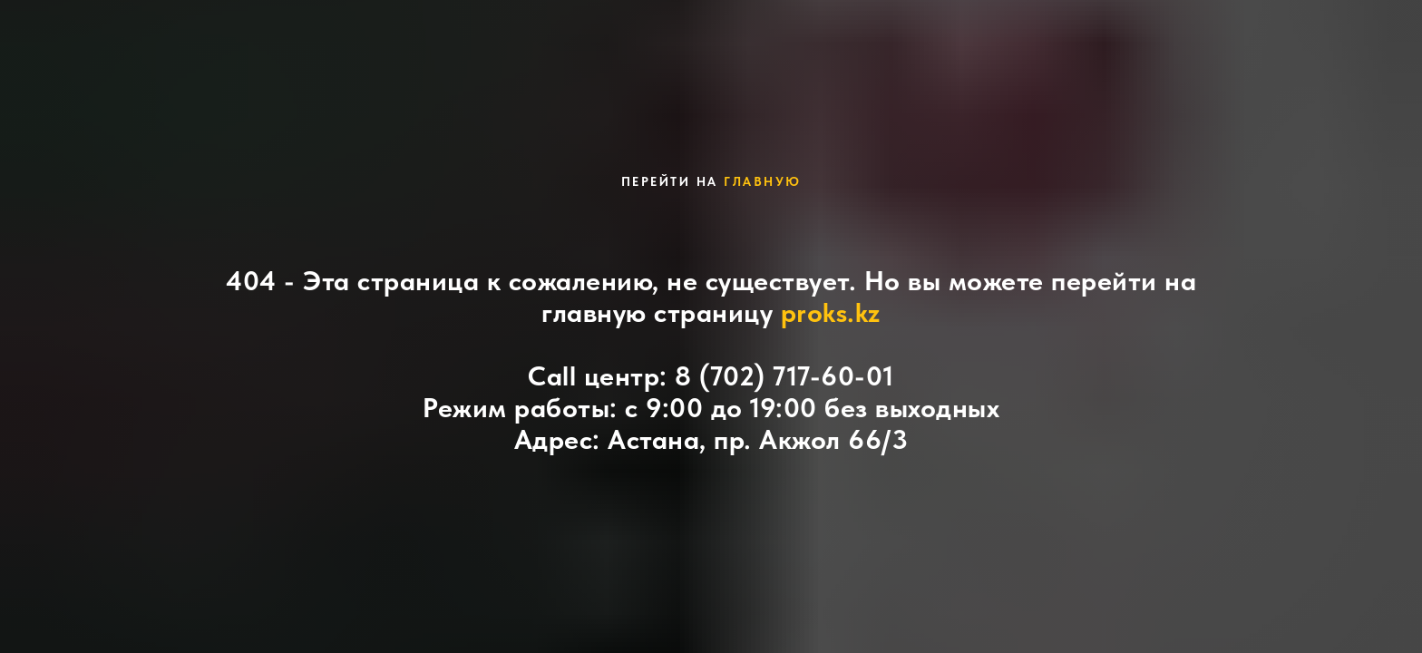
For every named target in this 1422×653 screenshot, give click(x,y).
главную (763, 181)
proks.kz (831, 312)
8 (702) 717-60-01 (784, 375)
